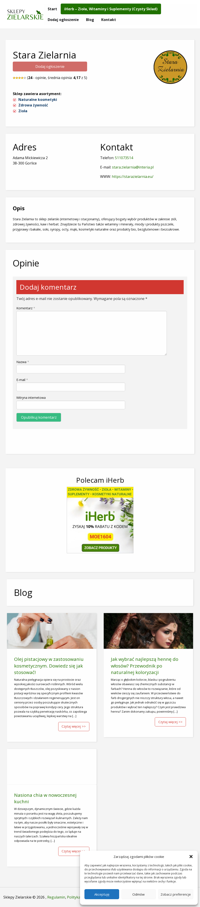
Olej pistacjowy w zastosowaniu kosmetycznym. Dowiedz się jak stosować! (49, 665)
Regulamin (56, 897)
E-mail (22, 380)
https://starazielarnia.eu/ (132, 176)
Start (52, 8)
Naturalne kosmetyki (37, 99)
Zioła (22, 110)
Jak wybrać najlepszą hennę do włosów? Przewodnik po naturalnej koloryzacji (144, 665)
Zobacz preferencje (176, 894)
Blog (90, 19)
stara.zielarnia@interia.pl (133, 167)
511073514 (124, 157)
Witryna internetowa (31, 397)
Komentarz (25, 308)
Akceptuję (101, 894)
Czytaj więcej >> (74, 726)
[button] (191, 856)
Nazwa (22, 362)
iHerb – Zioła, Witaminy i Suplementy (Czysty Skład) (110, 8)
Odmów (138, 894)
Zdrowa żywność (33, 105)
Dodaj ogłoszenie (63, 19)
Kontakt (108, 19)
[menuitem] (52, 9)
